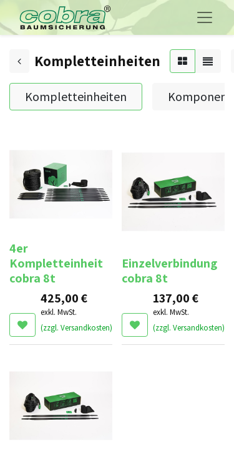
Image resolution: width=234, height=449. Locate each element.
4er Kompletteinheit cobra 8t (56, 263)
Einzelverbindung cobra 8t (169, 270)
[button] (22, 325)
